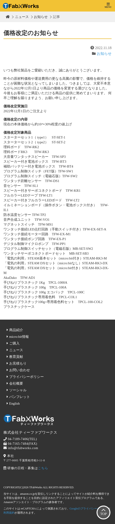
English (14, 403)
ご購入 (14, 343)
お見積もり (18, 363)
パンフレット (19, 397)
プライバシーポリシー (26, 377)
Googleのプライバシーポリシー (89, 508)
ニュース (22, 17)
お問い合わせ (19, 370)
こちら (43, 468)
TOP (103, 514)
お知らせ (41, 17)
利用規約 (9, 512)
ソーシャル (18, 390)
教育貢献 (16, 357)
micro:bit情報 (19, 337)
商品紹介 (16, 330)
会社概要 (16, 383)
